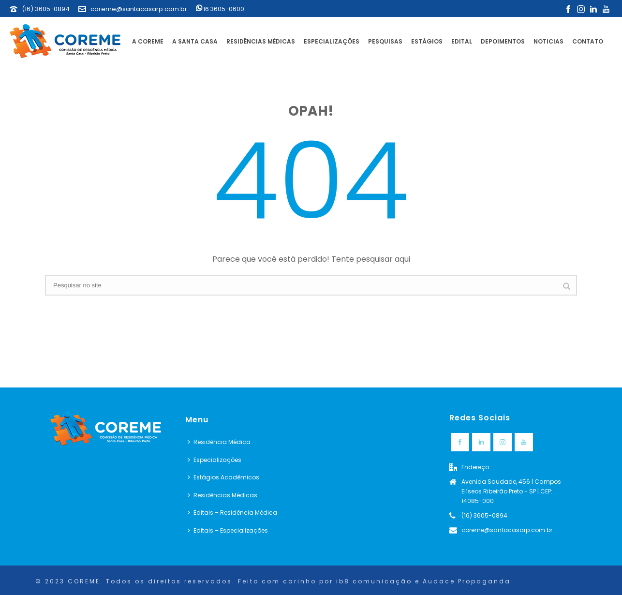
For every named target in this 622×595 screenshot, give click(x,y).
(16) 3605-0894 (46, 9)
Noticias (548, 41)
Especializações (331, 41)
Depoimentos (503, 41)
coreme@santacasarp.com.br (138, 9)
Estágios (427, 41)
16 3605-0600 (220, 9)
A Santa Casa (195, 41)
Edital (461, 41)
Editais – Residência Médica (232, 512)
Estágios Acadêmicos (223, 477)
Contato (587, 41)
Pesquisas (385, 41)
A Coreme (147, 41)
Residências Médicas (260, 41)
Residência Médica (219, 442)
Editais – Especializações (228, 530)
